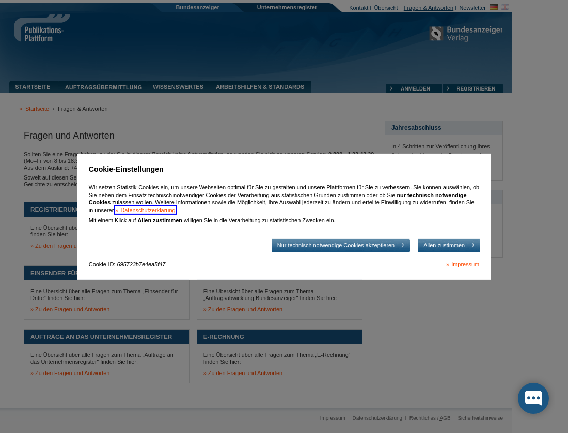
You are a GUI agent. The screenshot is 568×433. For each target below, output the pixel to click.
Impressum (465, 264)
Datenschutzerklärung (147, 210)
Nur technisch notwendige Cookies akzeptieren (336, 245)
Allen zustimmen (444, 245)
